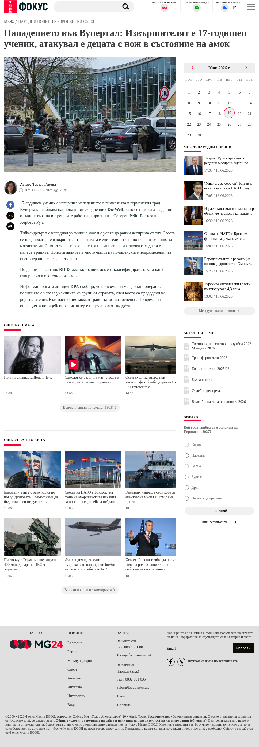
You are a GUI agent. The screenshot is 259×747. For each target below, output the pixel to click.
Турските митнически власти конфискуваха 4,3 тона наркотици (227, 286)
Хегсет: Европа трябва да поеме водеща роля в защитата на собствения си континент (150, 564)
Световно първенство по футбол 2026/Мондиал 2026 (222, 346)
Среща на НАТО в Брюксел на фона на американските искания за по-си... (228, 236)
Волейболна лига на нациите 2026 (219, 402)
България (74, 643)
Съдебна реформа (206, 391)
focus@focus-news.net (134, 655)
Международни (79, 661)
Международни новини (207, 147)
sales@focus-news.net (133, 687)
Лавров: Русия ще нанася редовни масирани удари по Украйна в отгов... (226, 160)
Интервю (74, 687)
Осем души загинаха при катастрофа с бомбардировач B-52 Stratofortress (150, 382)
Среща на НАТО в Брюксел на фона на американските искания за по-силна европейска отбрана (90, 497)
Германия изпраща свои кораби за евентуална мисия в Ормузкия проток (152, 497)
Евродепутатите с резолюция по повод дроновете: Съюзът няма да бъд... (227, 261)
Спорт (72, 669)
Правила (124, 705)
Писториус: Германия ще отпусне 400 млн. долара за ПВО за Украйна (31, 564)
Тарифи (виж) (128, 671)
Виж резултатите (219, 522)
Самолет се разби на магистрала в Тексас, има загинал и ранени (92, 379)
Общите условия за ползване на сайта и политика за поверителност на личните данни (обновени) (131, 720)
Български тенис (205, 380)
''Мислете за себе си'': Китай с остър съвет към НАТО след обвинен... (228, 186)
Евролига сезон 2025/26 (211, 369)
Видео (72, 705)
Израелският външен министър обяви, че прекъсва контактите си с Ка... (229, 211)
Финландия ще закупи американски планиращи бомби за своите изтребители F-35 (90, 564)
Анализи (74, 678)
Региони (74, 652)
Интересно (76, 696)
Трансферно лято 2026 (209, 358)
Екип (121, 696)
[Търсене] (84, 6)
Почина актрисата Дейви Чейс (28, 377)
